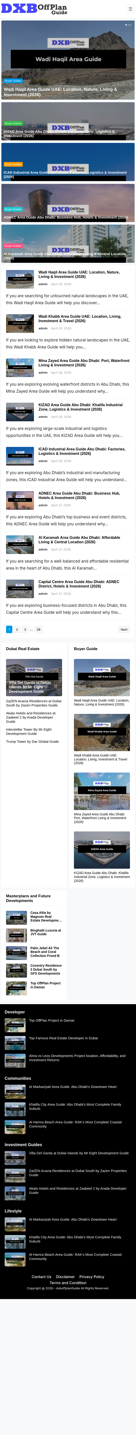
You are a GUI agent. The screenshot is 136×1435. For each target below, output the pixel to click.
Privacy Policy (92, 1276)
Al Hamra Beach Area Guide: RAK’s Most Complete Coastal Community (75, 1124)
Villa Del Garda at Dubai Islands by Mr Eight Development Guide (30, 687)
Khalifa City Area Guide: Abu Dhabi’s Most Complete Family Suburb (75, 1106)
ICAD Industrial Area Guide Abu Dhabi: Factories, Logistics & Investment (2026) (65, 174)
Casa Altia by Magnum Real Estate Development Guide (46, 916)
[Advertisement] (68, 1333)
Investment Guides (23, 1144)
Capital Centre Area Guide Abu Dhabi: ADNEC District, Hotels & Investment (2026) (79, 584)
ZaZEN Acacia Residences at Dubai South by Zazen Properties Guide (33, 703)
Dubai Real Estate (23, 649)
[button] (125, 25)
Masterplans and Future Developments (28, 898)
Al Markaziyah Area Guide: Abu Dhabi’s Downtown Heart (73, 1087)
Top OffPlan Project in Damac (45, 985)
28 (38, 629)
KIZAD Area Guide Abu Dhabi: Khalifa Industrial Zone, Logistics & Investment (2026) (59, 133)
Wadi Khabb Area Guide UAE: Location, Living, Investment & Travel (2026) (80, 318)
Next (124, 629)
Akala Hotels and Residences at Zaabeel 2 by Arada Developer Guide (31, 717)
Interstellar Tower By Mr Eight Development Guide (29, 731)
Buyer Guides (13, 80)
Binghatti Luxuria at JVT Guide (45, 932)
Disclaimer (65, 1276)
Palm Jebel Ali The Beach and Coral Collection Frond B (45, 952)
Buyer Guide (85, 649)
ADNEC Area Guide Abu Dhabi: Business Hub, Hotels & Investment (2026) (66, 217)
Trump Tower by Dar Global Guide (32, 741)
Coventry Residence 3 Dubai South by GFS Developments (46, 970)
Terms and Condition (68, 1282)
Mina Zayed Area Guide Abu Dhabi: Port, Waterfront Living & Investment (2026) (84, 363)
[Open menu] (130, 9)
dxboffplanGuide (68, 1288)
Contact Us (41, 1276)
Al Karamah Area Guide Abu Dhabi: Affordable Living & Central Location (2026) (65, 256)
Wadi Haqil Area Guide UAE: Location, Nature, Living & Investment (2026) (60, 92)
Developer (15, 1012)
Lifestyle (13, 1211)
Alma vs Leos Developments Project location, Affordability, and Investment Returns (77, 1058)
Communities (18, 1078)
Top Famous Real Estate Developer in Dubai (63, 1038)
